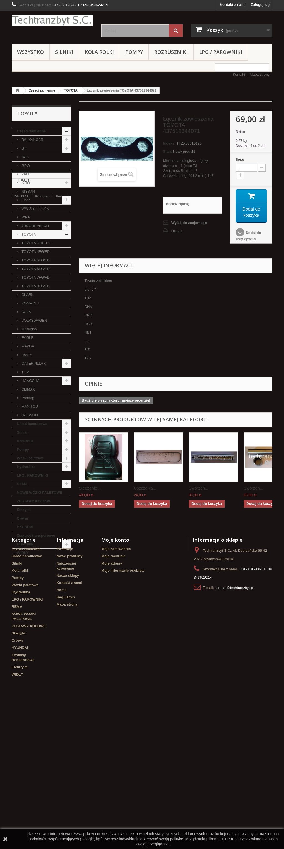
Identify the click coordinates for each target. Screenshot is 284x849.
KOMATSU (30, 303)
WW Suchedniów (35, 208)
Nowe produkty (70, 696)
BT (23, 148)
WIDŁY (23, 553)
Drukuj (177, 231)
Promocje (65, 688)
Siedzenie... (90, 488)
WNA (25, 217)
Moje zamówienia (116, 688)
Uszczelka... (145, 488)
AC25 (26, 312)
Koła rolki (99, 52)
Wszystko (30, 52)
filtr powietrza (41, 637)
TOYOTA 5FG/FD (35, 260)
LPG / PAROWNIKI (220, 52)
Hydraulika (26, 467)
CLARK (27, 295)
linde (60, 591)
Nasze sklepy (68, 715)
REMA (22, 484)
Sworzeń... (199, 488)
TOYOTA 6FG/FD (35, 269)
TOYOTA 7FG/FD (35, 277)
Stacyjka (42, 591)
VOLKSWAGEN (34, 320)
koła (18, 599)
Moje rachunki (113, 696)
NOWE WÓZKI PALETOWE (39, 492)
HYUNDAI (25, 527)
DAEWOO (29, 415)
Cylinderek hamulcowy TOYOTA (34, 626)
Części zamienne (42, 90)
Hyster (26, 355)
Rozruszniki (171, 52)
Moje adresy (111, 703)
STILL (26, 183)
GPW (25, 165)
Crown (22, 518)
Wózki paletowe (30, 458)
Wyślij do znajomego (189, 223)
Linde (25, 200)
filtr (63, 607)
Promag (27, 398)
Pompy (134, 52)
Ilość (240, 159)
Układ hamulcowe (32, 424)
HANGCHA (30, 381)
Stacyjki (24, 510)
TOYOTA (71, 90)
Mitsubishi (29, 329)
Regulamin (66, 737)
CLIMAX (28, 389)
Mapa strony (260, 74)
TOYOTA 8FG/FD (35, 286)
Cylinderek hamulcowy (34, 607)
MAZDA (27, 346)
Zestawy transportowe (36, 535)
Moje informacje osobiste (122, 710)
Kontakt (239, 74)
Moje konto (115, 679)
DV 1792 (21, 591)
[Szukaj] (176, 30)
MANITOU (29, 406)
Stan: (167, 151)
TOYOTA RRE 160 (36, 243)
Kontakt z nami (232, 4)
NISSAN (28, 191)
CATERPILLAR (33, 363)
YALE (26, 174)
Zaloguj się (260, 4)
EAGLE (27, 338)
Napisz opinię (177, 204)
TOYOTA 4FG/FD (35, 252)
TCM (25, 372)
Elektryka (25, 544)
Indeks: (169, 143)
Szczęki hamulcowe (31, 616)
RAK (25, 157)
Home (62, 729)
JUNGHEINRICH (35, 226)
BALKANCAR (32, 140)
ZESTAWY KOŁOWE (34, 501)
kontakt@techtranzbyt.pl (234, 727)
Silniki (64, 52)
